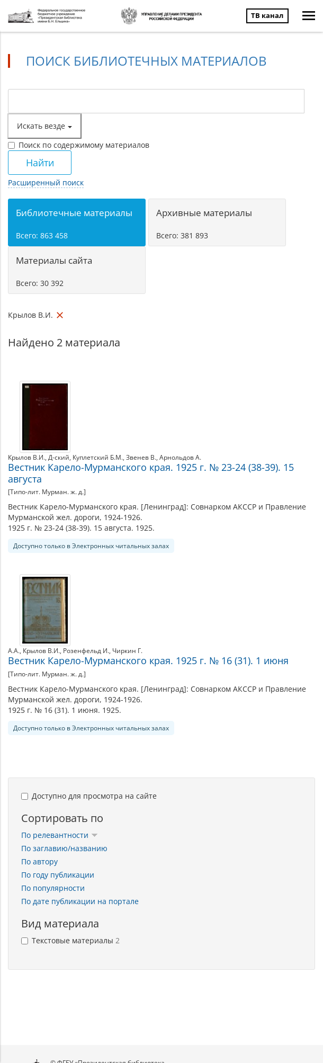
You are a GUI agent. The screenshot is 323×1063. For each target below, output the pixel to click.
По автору (39, 861)
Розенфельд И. (86, 650)
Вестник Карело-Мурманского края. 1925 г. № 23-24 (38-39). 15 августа (151, 473)
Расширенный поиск (46, 182)
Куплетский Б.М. (98, 457)
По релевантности (59, 835)
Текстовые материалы (70, 940)
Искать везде (44, 126)
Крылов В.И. (26, 457)
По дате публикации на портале (80, 901)
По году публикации (57, 875)
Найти (40, 162)
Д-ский (58, 457)
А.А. (14, 650)
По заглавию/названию (64, 848)
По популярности (53, 888)
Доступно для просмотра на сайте (89, 796)
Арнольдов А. (180, 457)
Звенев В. (141, 457)
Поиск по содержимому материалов (78, 145)
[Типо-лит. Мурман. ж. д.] (47, 491)
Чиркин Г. (127, 650)
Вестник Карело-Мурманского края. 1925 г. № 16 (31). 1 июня (148, 660)
